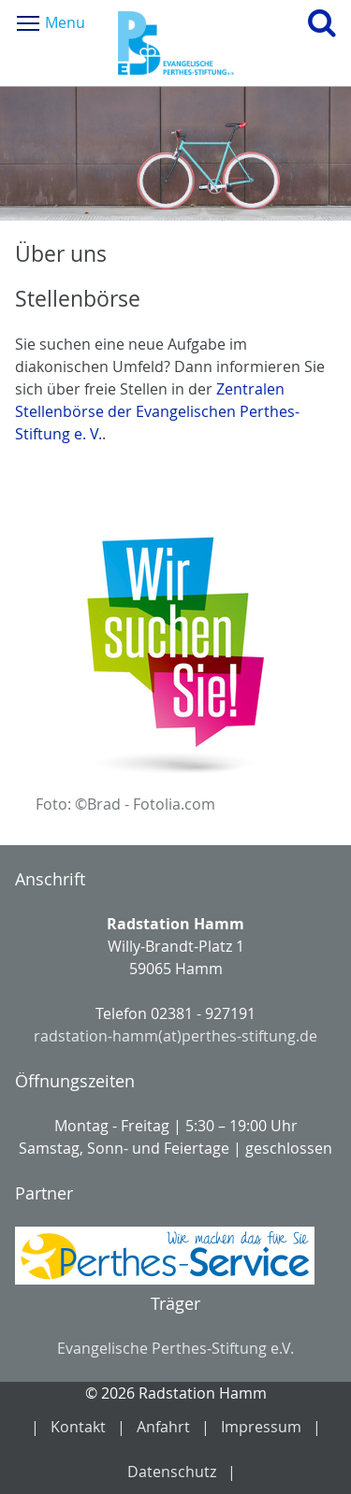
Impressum (261, 1426)
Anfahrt (163, 1426)
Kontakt (78, 1426)
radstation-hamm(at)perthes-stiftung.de (175, 1036)
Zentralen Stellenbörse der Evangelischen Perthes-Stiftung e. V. (157, 411)
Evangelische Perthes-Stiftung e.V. (175, 1348)
